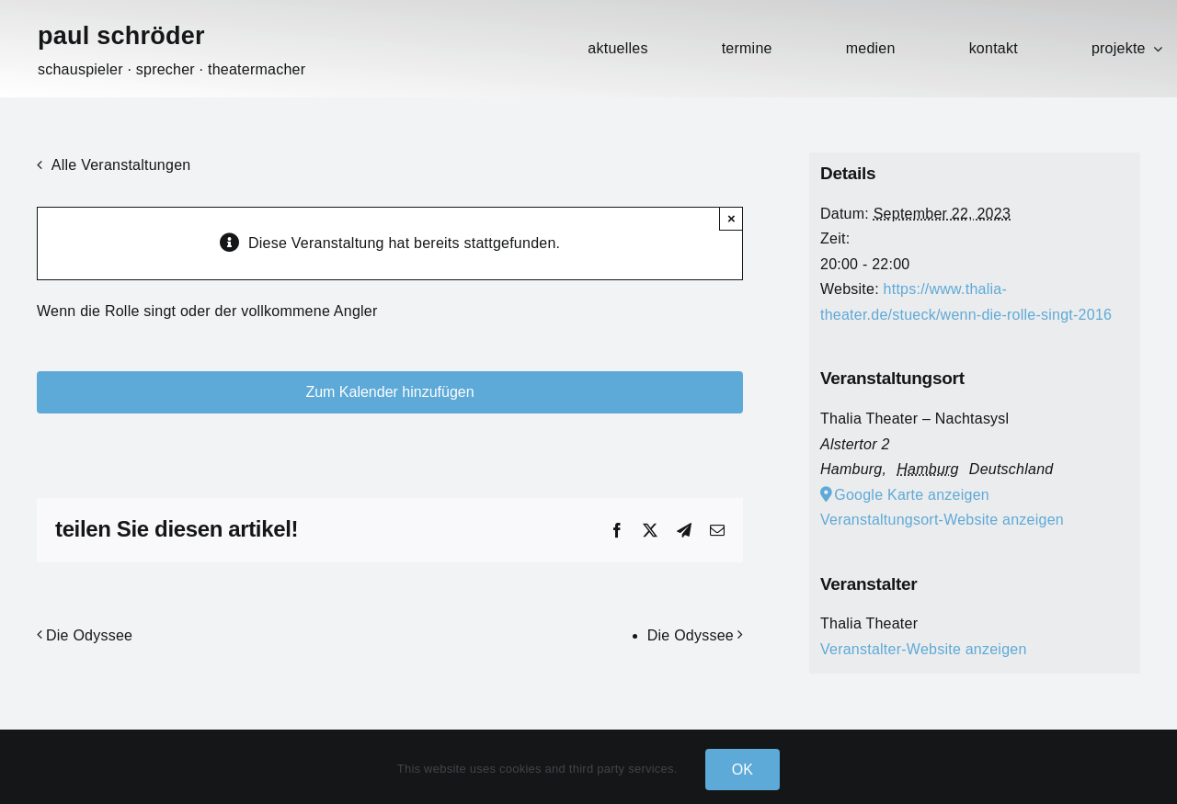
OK (743, 769)
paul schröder (121, 36)
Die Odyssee (89, 635)
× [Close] (731, 218)
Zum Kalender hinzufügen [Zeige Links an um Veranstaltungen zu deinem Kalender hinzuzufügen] (389, 392)
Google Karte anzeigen (911, 495)
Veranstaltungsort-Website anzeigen (942, 519)
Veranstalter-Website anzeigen (923, 649)
